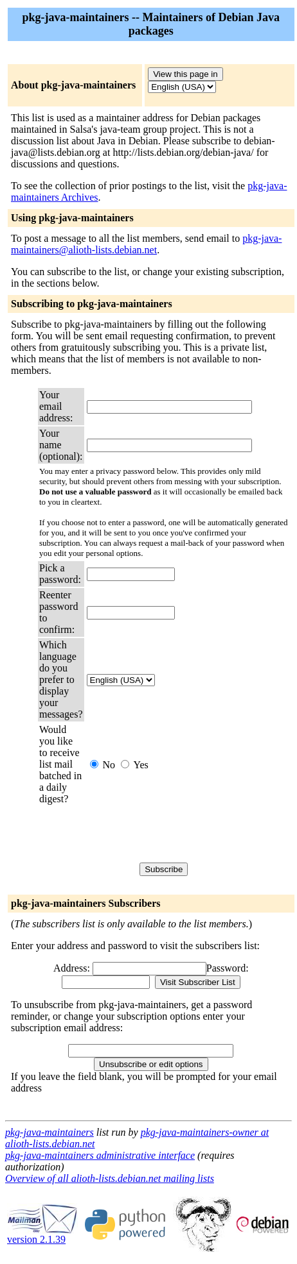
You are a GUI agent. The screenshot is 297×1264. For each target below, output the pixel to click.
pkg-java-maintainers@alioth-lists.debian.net (146, 244)
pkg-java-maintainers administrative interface (100, 1155)
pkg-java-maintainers (49, 1132)
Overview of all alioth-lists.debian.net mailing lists (109, 1178)
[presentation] (184, 834)
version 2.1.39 (42, 1235)
